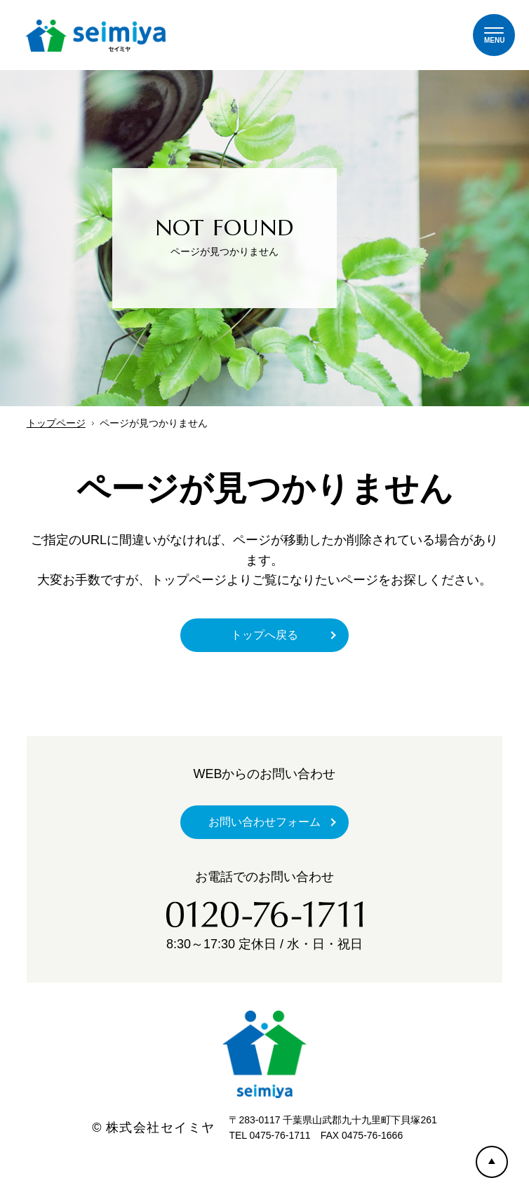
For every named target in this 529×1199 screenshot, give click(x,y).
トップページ (56, 423)
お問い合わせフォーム (264, 822)
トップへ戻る (264, 635)
